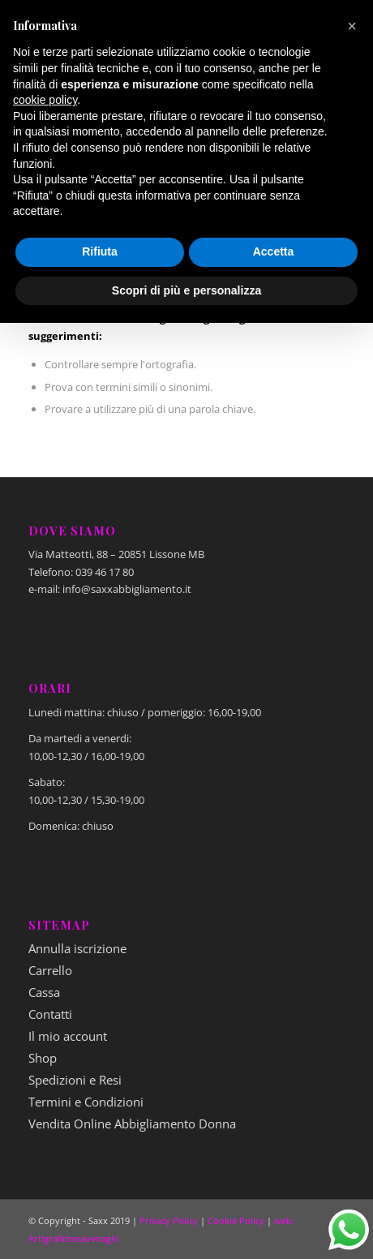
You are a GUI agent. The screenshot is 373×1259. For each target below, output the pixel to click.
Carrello (50, 970)
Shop (42, 1058)
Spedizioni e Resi (75, 1080)
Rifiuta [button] (100, 251)
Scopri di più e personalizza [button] (186, 290)
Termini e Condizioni (86, 1102)
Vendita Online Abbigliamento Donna (132, 1123)
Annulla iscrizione (77, 948)
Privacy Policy (168, 1220)
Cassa (44, 992)
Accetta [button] (273, 251)
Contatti (50, 1014)
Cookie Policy (236, 1220)
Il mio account (67, 1036)
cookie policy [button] (45, 99)
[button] (352, 26)
